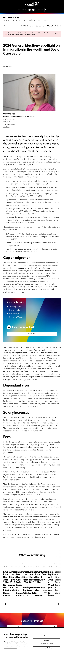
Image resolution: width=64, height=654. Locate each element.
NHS (17, 492)
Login (57, 34)
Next (58, 604)
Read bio (7, 126)
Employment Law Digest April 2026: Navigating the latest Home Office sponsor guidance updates (15, 577)
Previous (5, 604)
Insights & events (27, 26)
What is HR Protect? (54, 26)
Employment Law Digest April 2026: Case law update (48, 575)
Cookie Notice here (10, 647)
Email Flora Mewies (9, 124)
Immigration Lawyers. (36, 537)
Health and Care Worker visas (31, 159)
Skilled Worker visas (14, 196)
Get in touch (40, 10)
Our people (40, 26)
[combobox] (9, 26)
